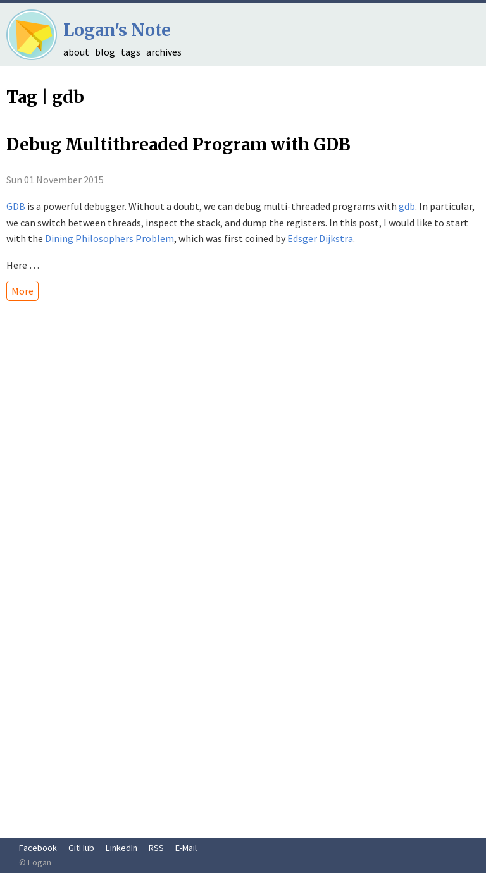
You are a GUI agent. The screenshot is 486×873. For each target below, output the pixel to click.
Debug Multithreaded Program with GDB (178, 144)
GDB (15, 206)
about (76, 52)
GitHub (81, 847)
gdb (407, 206)
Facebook (38, 847)
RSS (156, 847)
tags (130, 52)
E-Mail (186, 847)
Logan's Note (117, 30)
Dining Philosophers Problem (109, 238)
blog (105, 52)
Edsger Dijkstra (320, 238)
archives (164, 52)
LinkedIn (121, 847)
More (22, 290)
